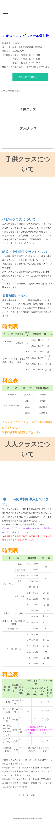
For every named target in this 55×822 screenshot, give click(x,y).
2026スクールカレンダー (30, 77)
